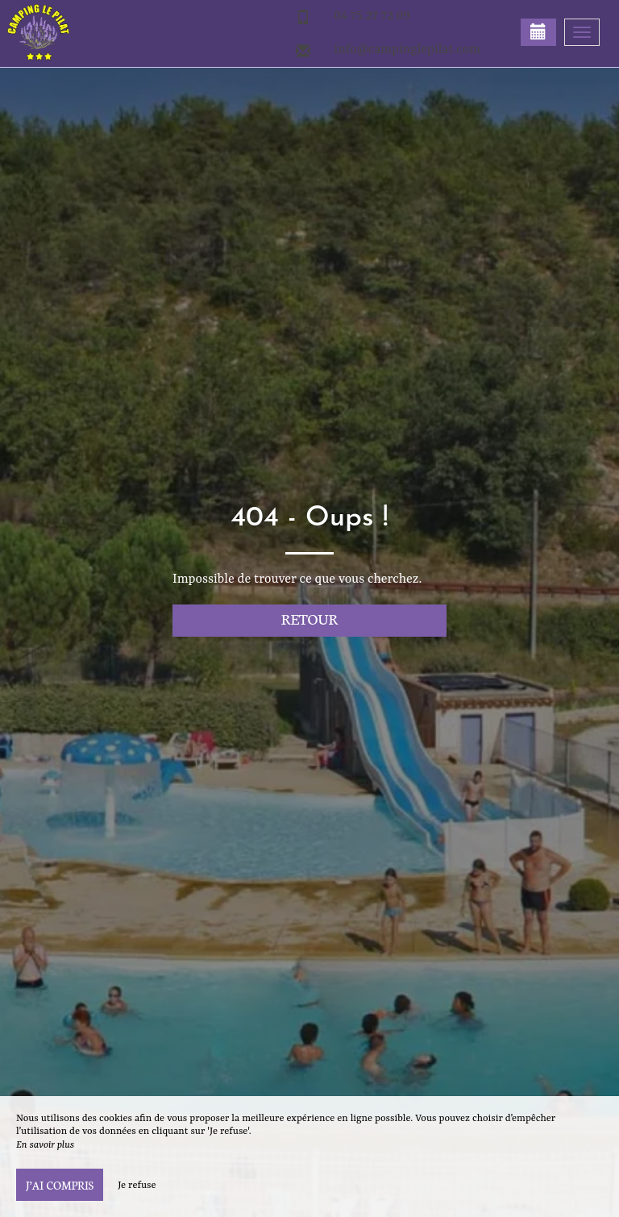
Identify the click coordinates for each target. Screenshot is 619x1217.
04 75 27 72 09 (371, 16)
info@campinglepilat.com (407, 50)
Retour (310, 618)
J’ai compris (59, 1185)
